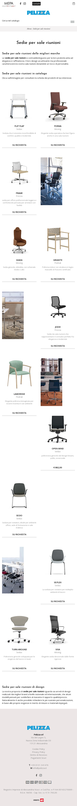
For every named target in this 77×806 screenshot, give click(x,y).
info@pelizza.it (40, 768)
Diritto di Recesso (38, 754)
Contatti (36, 3)
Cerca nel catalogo (10, 20)
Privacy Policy (38, 752)
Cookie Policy (38, 749)
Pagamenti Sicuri (38, 757)
